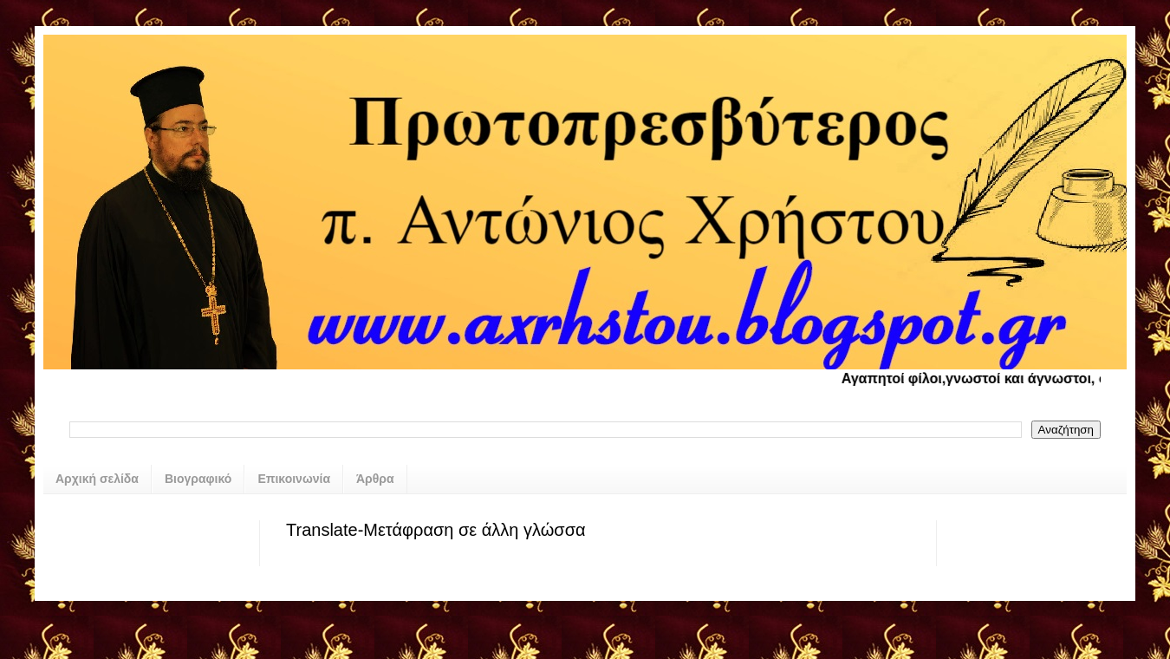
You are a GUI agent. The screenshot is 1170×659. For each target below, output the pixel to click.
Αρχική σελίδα (97, 479)
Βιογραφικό (198, 479)
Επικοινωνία (293, 479)
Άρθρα (375, 479)
